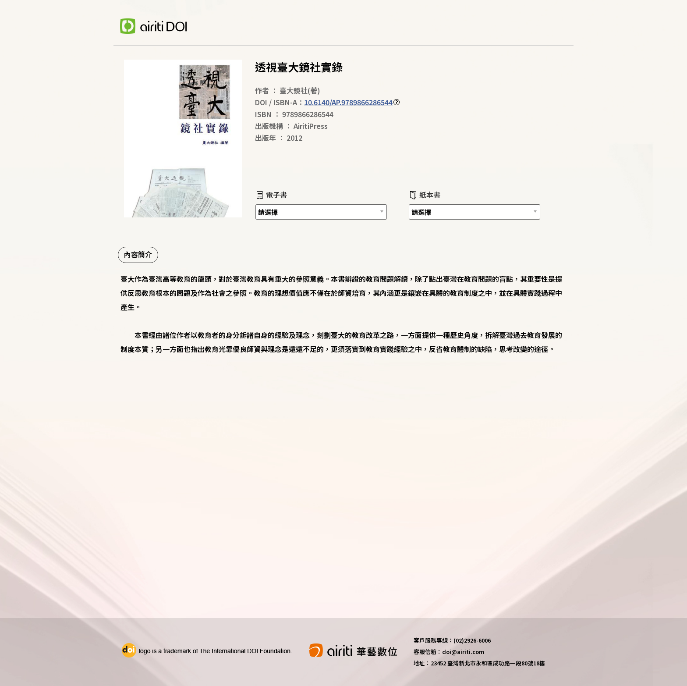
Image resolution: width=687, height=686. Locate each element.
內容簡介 (138, 254)
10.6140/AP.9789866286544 (348, 102)
